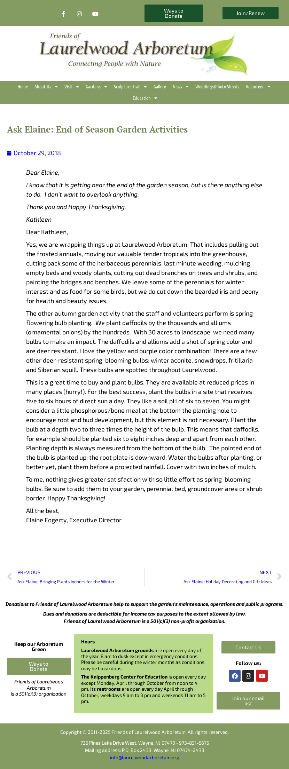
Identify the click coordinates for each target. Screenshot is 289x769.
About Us (46, 86)
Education (145, 98)
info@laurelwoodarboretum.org (144, 757)
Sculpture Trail (130, 86)
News (181, 86)
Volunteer (258, 86)
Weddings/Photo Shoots (217, 86)
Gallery (160, 86)
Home (22, 86)
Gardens (96, 86)
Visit (71, 86)
